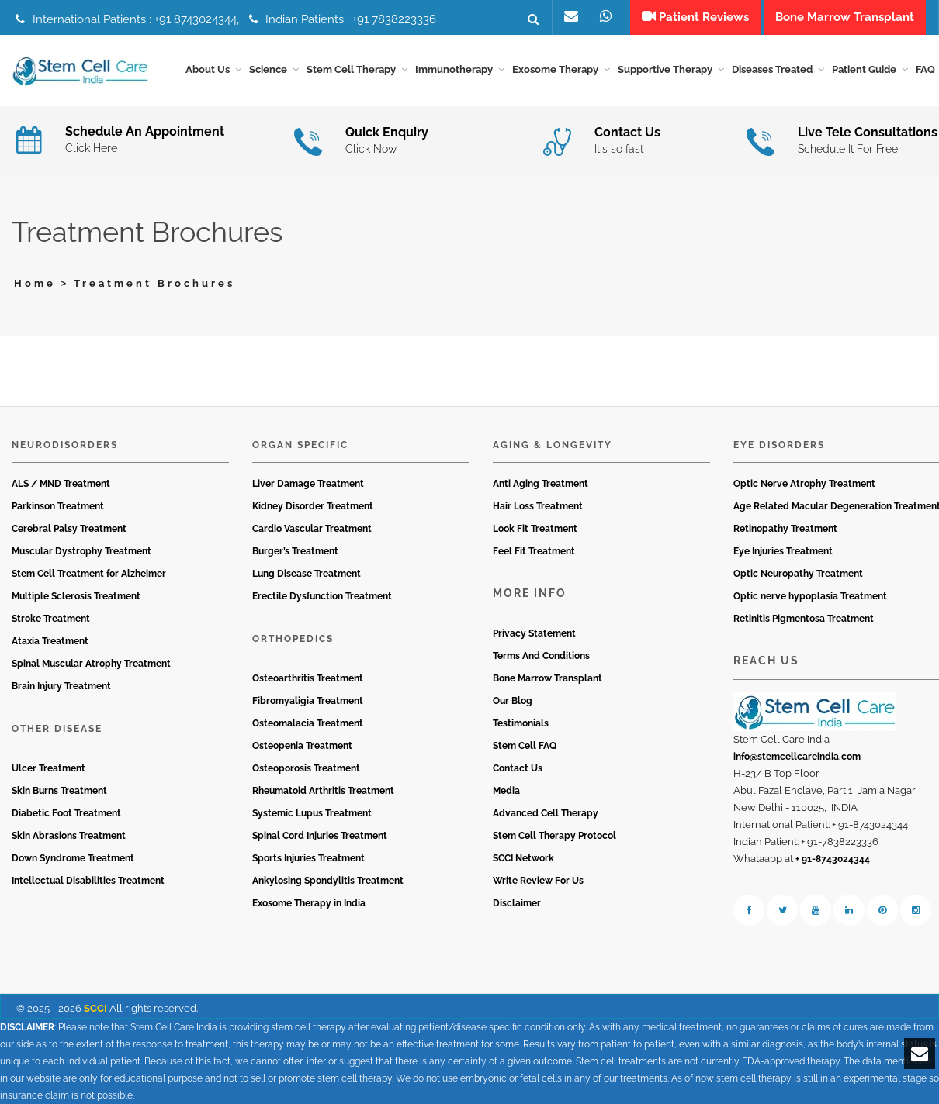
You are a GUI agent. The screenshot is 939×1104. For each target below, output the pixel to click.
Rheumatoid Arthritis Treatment (323, 790)
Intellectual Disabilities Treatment (88, 880)
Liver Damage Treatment (308, 483)
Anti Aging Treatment (540, 483)
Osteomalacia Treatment (307, 723)
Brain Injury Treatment (61, 686)
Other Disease (57, 728)
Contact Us (517, 768)
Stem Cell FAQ (524, 745)
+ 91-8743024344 (832, 859)
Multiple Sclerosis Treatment (76, 596)
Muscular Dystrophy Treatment (81, 551)
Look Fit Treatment (535, 528)
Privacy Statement (534, 633)
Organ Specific (300, 445)
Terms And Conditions (541, 655)
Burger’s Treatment (295, 551)
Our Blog (512, 700)
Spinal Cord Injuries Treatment (319, 835)
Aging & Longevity (552, 445)
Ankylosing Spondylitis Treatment (328, 880)
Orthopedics (293, 638)
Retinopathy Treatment (785, 528)
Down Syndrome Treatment (73, 858)
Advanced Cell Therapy (545, 813)
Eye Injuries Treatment (783, 551)
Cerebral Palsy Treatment (69, 528)
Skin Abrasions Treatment (69, 835)
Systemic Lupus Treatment (312, 813)
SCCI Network (523, 858)
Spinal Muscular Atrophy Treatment (91, 663)
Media (506, 790)
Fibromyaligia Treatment (307, 700)
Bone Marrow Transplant (547, 678)
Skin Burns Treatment (59, 790)
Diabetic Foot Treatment (66, 813)
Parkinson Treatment (58, 506)
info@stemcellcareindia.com (797, 756)
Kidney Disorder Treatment (312, 506)
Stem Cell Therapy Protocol (554, 835)
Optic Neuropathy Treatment (798, 573)
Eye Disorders (779, 445)
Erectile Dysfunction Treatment (322, 596)
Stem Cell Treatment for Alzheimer (89, 573)
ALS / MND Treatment (61, 483)
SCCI (95, 1008)
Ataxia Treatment (50, 641)
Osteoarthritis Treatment (307, 678)
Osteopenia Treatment (302, 745)
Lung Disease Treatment (306, 573)
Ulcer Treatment (48, 768)
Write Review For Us (538, 880)
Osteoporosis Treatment (306, 768)
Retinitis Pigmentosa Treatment (803, 618)
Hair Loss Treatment (538, 506)
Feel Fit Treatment (534, 551)
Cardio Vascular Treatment (312, 528)
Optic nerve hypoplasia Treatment (810, 596)
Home (35, 283)
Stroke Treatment (51, 618)
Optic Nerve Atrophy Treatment (804, 483)
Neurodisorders (65, 445)
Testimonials (521, 723)
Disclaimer (517, 903)
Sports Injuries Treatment (308, 858)
